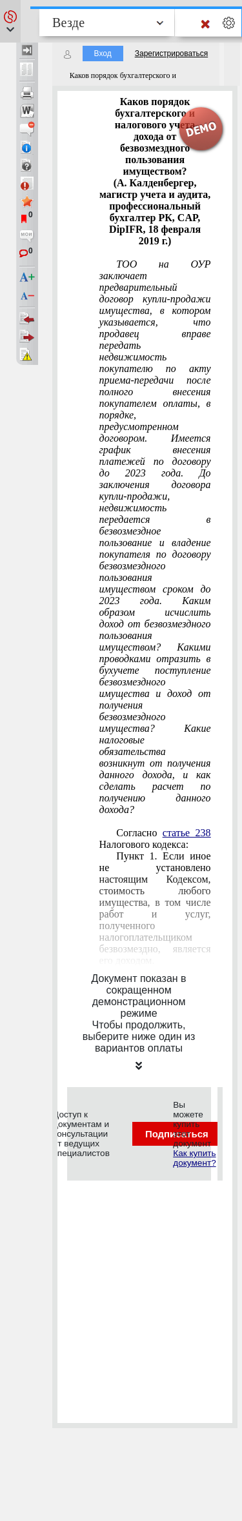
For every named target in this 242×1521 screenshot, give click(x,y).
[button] (10, 21)
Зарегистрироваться (171, 53)
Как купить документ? (194, 1158)
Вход (103, 53)
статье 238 (187, 832)
